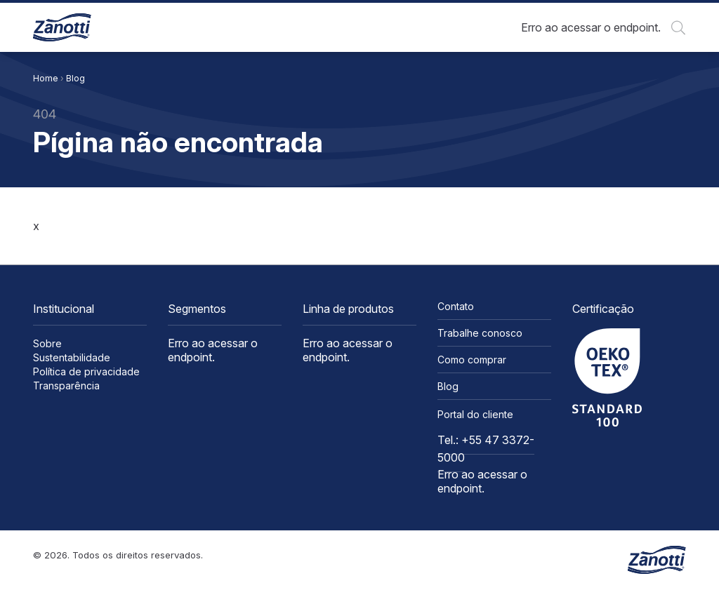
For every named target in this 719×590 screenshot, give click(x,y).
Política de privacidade (86, 371)
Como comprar (471, 360)
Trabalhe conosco (479, 333)
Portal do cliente (475, 414)
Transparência (66, 385)
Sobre (47, 343)
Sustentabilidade (71, 357)
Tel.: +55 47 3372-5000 (485, 449)
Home (45, 78)
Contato (455, 306)
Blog (75, 78)
